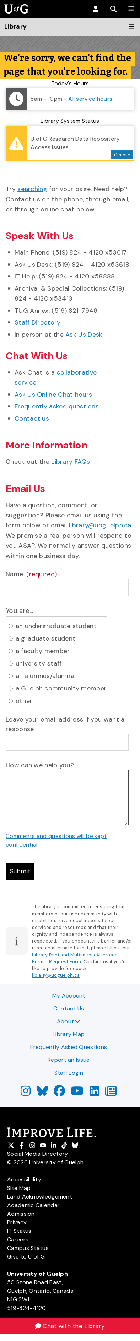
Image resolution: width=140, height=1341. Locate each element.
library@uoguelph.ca (100, 525)
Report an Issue (69, 1060)
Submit (21, 872)
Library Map (69, 1034)
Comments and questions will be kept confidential (56, 840)
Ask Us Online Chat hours (53, 394)
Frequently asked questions (57, 406)
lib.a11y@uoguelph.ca (56, 976)
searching (32, 189)
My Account (68, 995)
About (69, 1021)
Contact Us (68, 1008)
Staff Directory (38, 322)
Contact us (32, 418)
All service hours (90, 98)
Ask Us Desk (83, 334)
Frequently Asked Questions (68, 1047)
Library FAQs (70, 461)
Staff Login (68, 1072)
